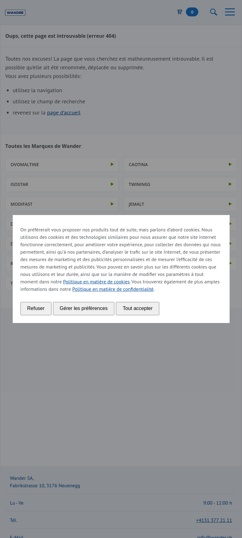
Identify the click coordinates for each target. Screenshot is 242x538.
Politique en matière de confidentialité (112, 289)
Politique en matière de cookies (96, 281)
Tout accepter (137, 308)
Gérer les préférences (84, 308)
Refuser (36, 308)
